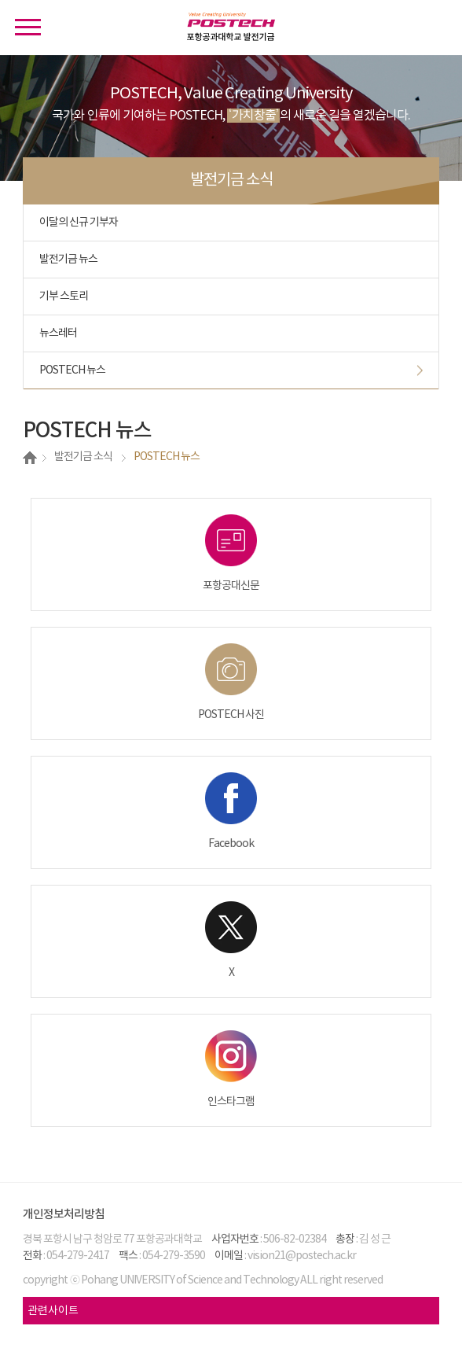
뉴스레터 (58, 333)
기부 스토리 (63, 296)
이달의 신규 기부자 (78, 222)
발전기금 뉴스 (68, 259)
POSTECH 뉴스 (72, 370)
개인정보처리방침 (63, 1214)
